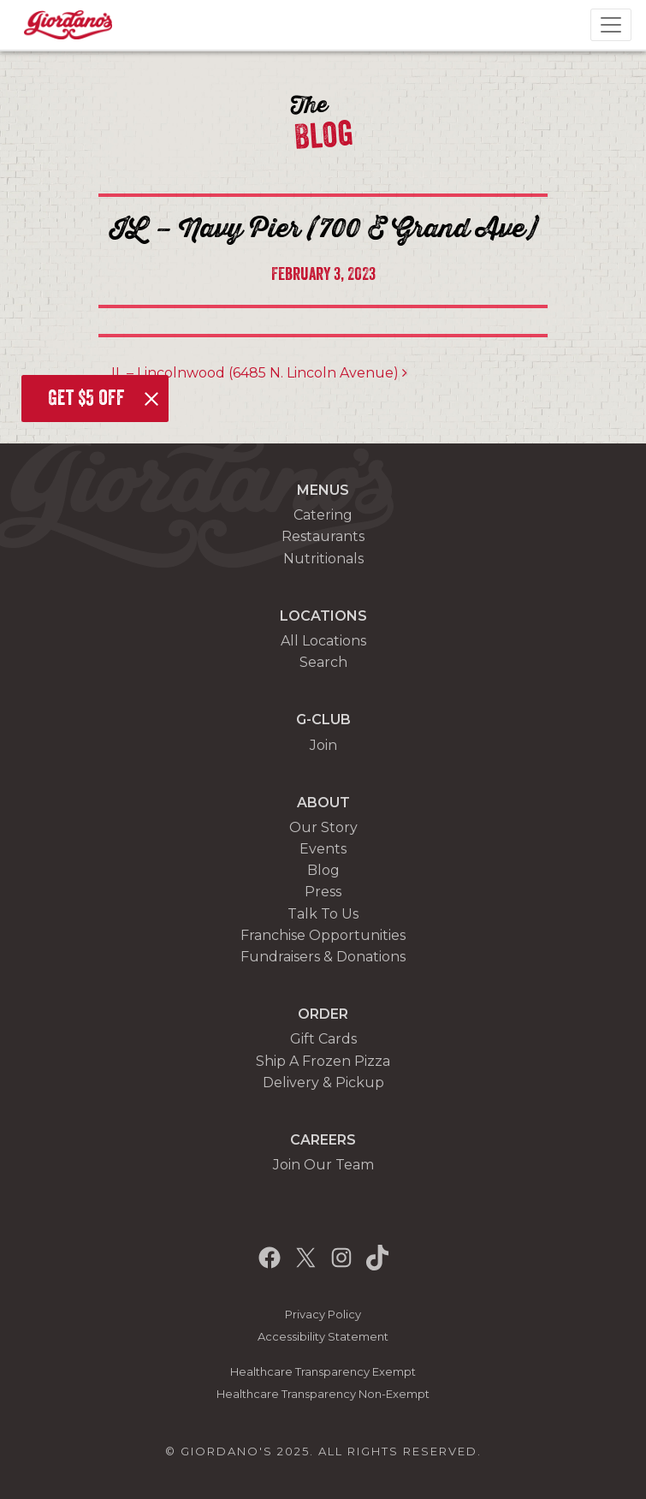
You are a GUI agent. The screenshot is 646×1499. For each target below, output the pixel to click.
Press (323, 891)
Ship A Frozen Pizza (323, 1061)
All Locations (323, 641)
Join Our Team (323, 1165)
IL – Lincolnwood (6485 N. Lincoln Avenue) (259, 373)
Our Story (323, 827)
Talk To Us (323, 914)
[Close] (151, 399)
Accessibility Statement (323, 1336)
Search (323, 662)
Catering (323, 515)
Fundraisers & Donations (323, 957)
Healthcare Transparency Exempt (323, 1371)
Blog (323, 870)
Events (323, 849)
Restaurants (323, 536)
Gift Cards (323, 1039)
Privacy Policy (323, 1314)
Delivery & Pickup (323, 1082)
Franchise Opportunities (323, 935)
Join (323, 745)
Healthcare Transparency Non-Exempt (323, 1394)
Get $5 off (86, 398)
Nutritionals (323, 558)
